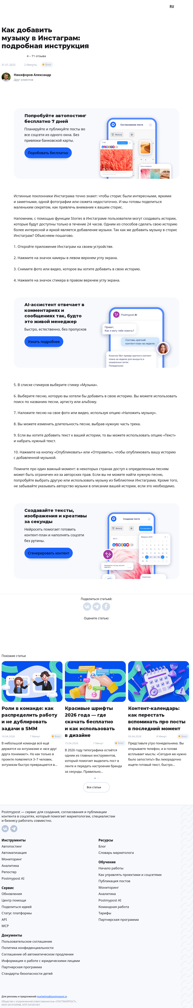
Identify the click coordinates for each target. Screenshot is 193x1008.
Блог (48, 64)
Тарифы (105, 913)
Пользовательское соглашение (27, 941)
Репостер (9, 872)
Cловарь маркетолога (116, 852)
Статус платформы (17, 913)
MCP (5, 926)
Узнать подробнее (44, 341)
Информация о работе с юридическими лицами (41, 960)
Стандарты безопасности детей (27, 973)
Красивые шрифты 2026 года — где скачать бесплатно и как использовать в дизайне (90, 722)
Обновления (12, 893)
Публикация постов (114, 881)
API (4, 919)
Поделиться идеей (17, 906)
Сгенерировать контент (48, 553)
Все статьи (96, 787)
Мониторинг (12, 859)
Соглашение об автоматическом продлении (38, 954)
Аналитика (10, 865)
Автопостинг (12, 846)
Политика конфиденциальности (28, 947)
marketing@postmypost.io (52, 996)
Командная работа (114, 906)
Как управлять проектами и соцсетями (130, 874)
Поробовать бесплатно (48, 152)
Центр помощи (14, 900)
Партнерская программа (119, 919)
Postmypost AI (13, 878)
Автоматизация (14, 852)
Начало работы (111, 868)
